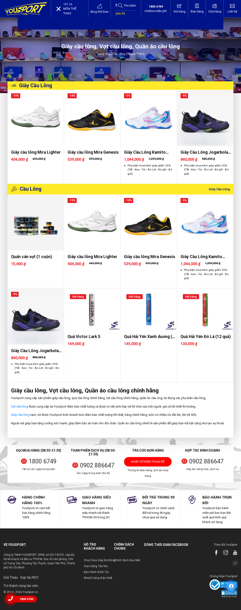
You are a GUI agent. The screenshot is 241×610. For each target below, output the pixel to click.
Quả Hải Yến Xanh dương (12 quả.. (150, 336)
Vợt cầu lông (19, 406)
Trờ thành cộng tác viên (21, 586)
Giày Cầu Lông (35, 85)
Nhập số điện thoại (148, 463)
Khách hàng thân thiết (98, 578)
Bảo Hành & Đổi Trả (96, 572)
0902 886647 (97, 465)
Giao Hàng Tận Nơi (96, 566)
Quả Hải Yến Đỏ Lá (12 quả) (206, 336)
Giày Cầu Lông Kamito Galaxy (145, 152)
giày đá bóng (120, 16)
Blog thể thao (100, 8)
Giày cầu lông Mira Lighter (36, 152)
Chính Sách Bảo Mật (127, 560)
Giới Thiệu (11, 577)
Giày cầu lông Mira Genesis (93, 152)
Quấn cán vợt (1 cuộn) (31, 256)
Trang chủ (103, 54)
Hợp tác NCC (29, 577)
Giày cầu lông (20, 414)
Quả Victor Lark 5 (84, 336)
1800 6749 (42, 461)
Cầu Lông (30, 189)
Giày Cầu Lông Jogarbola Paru (204, 152)
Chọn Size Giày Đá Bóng (99, 560)
